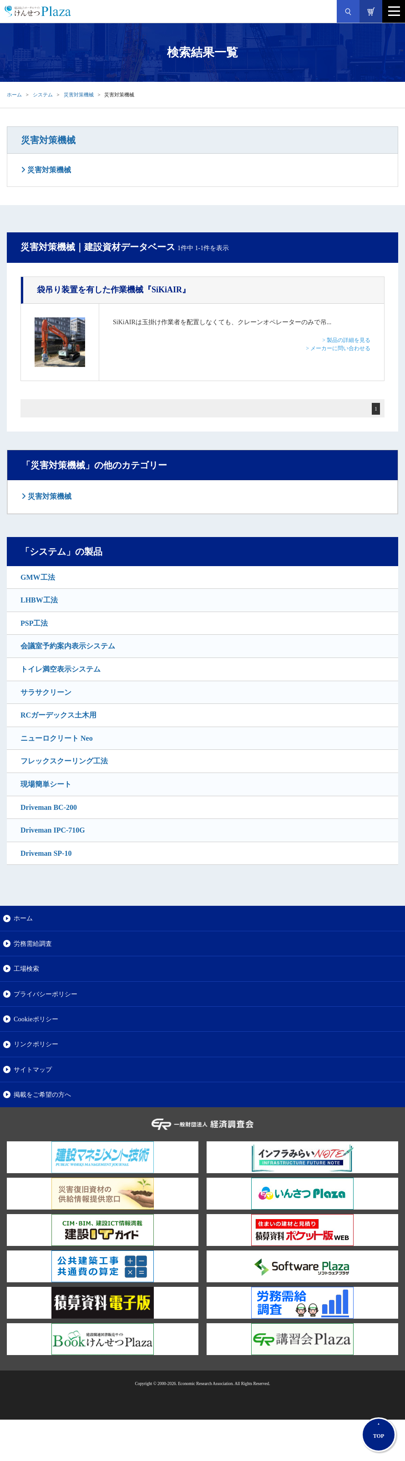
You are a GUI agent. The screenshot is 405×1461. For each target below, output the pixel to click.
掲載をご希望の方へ (42, 1094)
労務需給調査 (33, 943)
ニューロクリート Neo (56, 738)
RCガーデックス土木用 (58, 715)
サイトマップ (33, 1069)
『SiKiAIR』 (113, 289)
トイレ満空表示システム (60, 669)
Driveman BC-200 (48, 807)
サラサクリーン (45, 692)
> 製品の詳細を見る (346, 340)
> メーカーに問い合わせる (338, 348)
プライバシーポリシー (45, 994)
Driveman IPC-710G (52, 830)
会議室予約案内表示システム (67, 646)
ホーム (14, 94)
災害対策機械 (79, 94)
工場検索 (26, 968)
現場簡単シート (45, 784)
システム (43, 94)
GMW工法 (37, 577)
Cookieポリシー (36, 1019)
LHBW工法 (39, 600)
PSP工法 (34, 623)
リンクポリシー (36, 1044)
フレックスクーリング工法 (64, 761)
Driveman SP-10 (45, 853)
